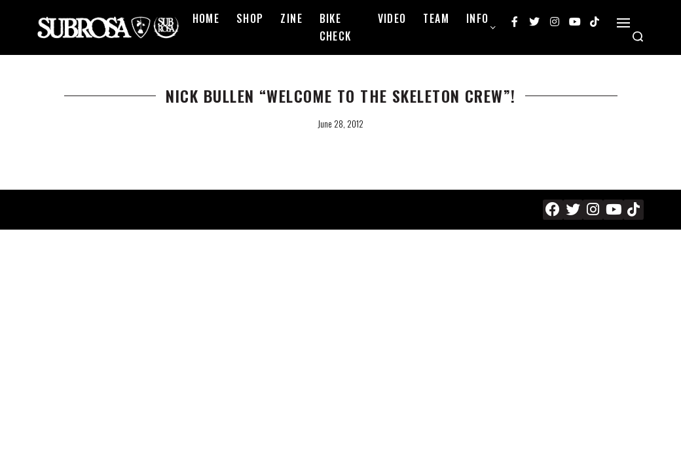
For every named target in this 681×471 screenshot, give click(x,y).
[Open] (623, 23)
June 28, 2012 (340, 123)
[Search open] (638, 37)
